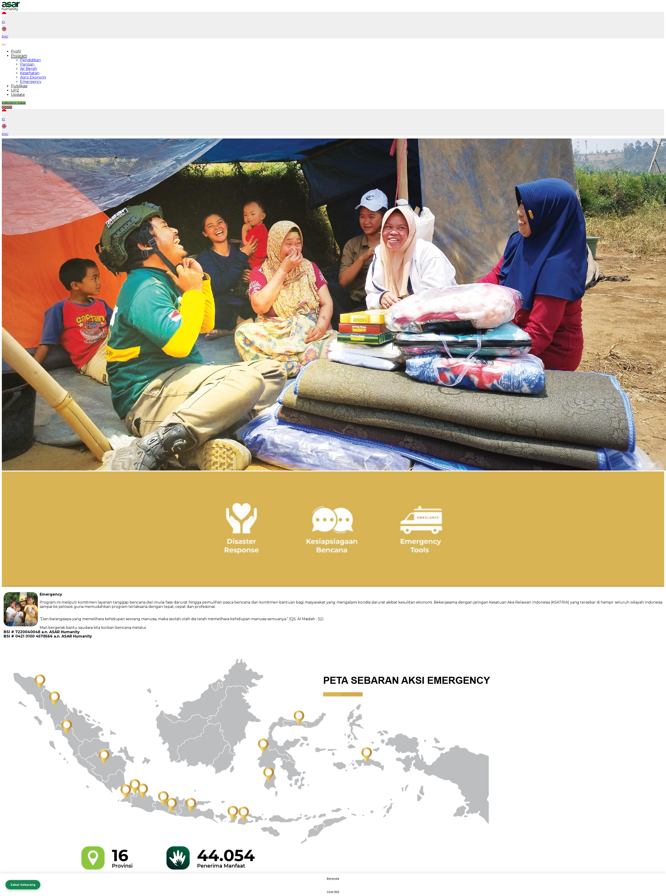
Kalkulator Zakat (14, 103)
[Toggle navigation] (3, 44)
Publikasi (19, 86)
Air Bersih (28, 69)
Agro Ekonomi (33, 77)
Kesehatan (29, 73)
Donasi (7, 107)
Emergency (30, 81)
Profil (16, 51)
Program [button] (19, 56)
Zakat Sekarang (22, 884)
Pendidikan (30, 60)
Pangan (27, 64)
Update (18, 94)
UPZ (15, 90)
